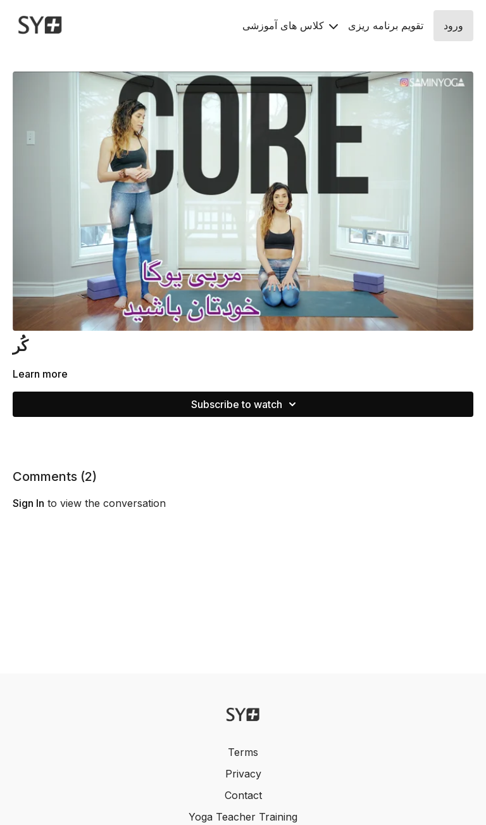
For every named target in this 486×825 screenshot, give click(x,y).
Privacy (243, 773)
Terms (243, 752)
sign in (28, 503)
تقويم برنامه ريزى (385, 25)
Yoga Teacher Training (243, 816)
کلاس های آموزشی (290, 25)
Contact (243, 795)
